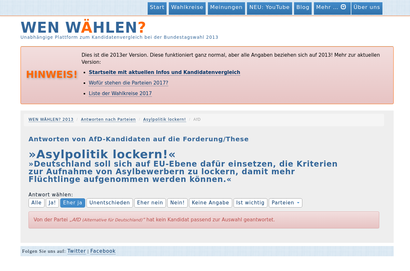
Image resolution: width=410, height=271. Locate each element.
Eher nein (150, 203)
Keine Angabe (210, 203)
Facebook (103, 251)
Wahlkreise (187, 7)
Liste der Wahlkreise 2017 (120, 93)
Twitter (77, 251)
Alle (36, 203)
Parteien (285, 203)
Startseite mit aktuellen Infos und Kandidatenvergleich (164, 72)
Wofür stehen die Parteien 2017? (128, 83)
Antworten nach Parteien (108, 119)
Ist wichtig (250, 203)
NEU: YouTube (269, 7)
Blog (302, 7)
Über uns (367, 7)
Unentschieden (109, 203)
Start (157, 7)
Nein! (177, 203)
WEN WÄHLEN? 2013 (51, 119)
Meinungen (226, 7)
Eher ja (72, 203)
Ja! (52, 203)
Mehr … (332, 7)
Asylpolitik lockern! (164, 119)
